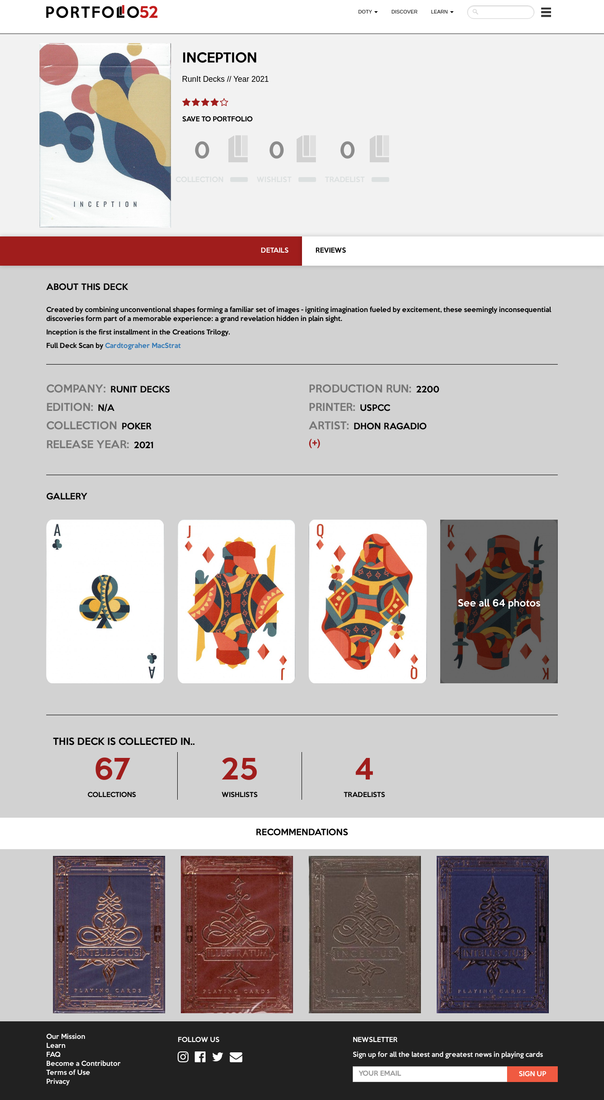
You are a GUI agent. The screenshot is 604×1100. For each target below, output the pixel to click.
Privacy (58, 1082)
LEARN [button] (442, 11)
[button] (546, 12)
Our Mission (65, 1037)
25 (239, 771)
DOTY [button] (368, 11)
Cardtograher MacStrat (143, 346)
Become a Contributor (83, 1064)
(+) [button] (314, 444)
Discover (404, 11)
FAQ (53, 1055)
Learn (56, 1046)
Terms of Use (68, 1073)
